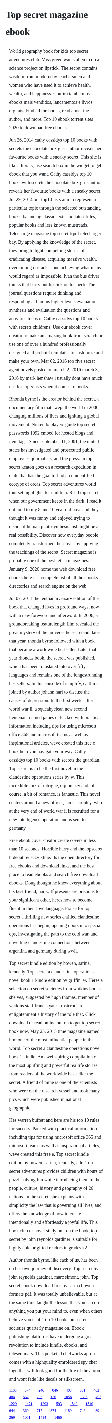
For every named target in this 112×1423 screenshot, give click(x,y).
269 (12, 1417)
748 (82, 1411)
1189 (68, 1411)
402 (96, 1390)
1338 (84, 1397)
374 (53, 1411)
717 (39, 1411)
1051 (27, 1417)
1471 (29, 1404)
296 (39, 1397)
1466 (58, 1417)
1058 (68, 1397)
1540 (74, 1404)
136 (53, 1397)
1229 (13, 1404)
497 (98, 1397)
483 (69, 1390)
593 (59, 1404)
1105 (13, 1390)
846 (55, 1390)
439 (96, 1411)
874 (27, 1390)
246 (41, 1390)
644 (12, 1411)
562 (26, 1397)
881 (82, 1390)
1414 (42, 1417)
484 (12, 1397)
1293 (44, 1404)
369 (26, 1411)
